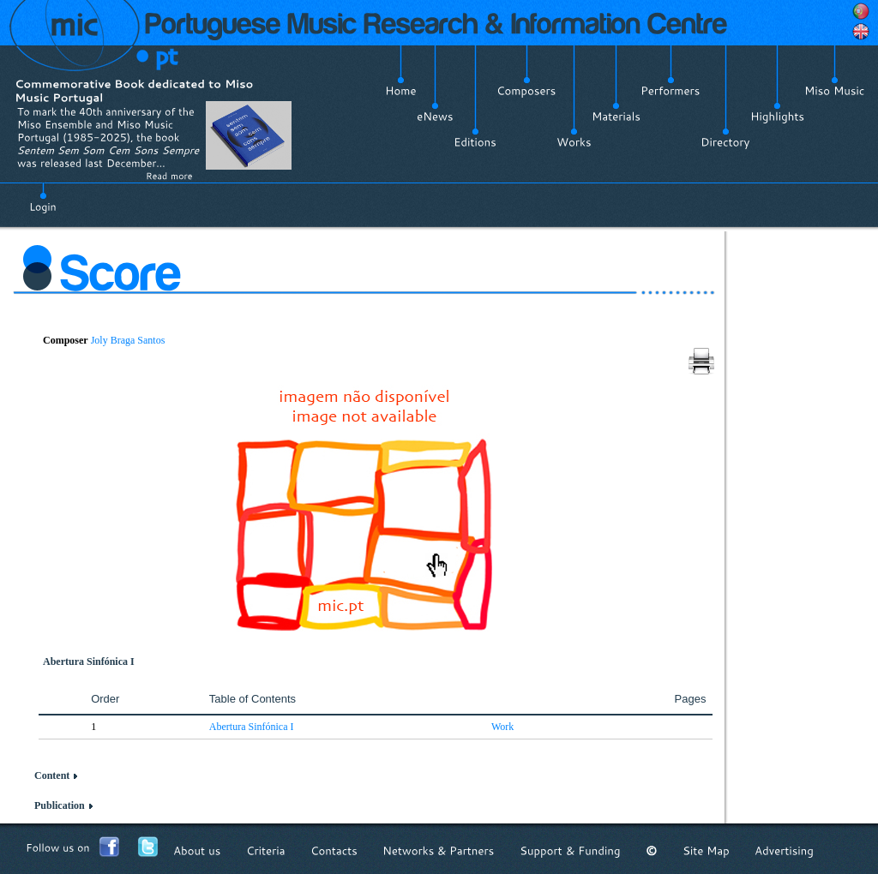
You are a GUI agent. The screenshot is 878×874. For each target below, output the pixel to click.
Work (502, 727)
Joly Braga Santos (128, 340)
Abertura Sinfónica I (251, 727)
